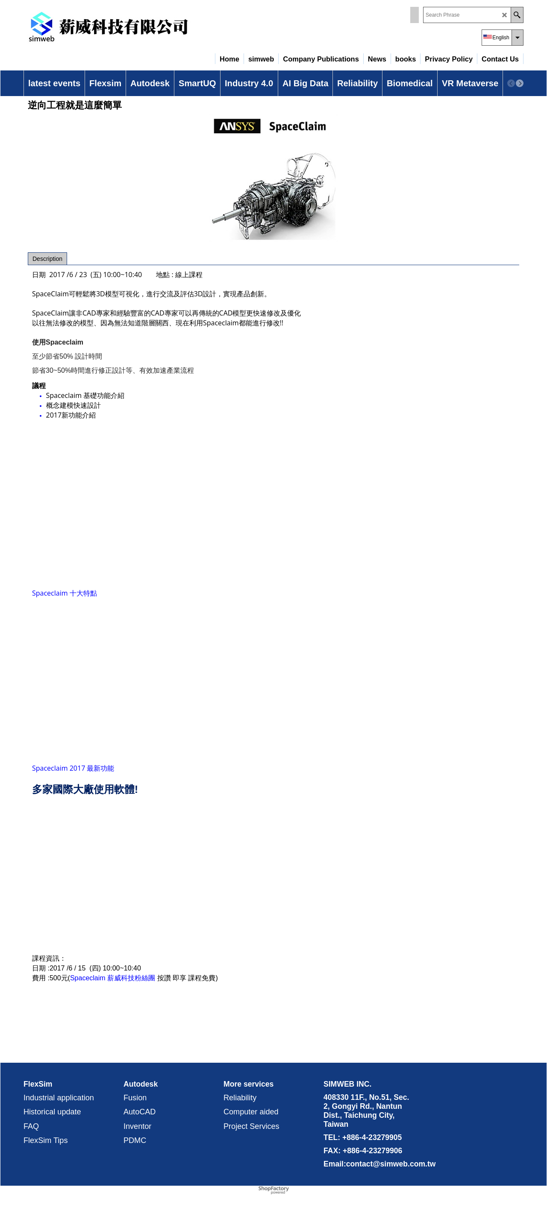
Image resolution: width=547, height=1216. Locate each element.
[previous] (511, 83)
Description (47, 258)
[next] (519, 83)
